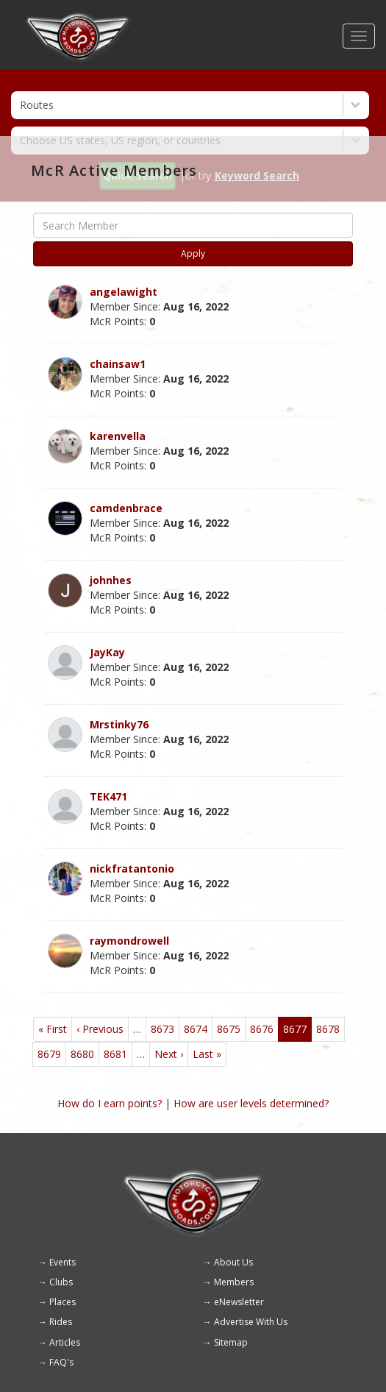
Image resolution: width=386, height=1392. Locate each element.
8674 (195, 1029)
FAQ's (61, 1362)
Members (234, 1282)
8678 (328, 1029)
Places (62, 1302)
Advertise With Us (250, 1321)
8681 (115, 1054)
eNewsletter (239, 1302)
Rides (60, 1321)
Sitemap (231, 1342)
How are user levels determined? (251, 1103)
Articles (64, 1342)
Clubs (61, 1282)
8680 (82, 1054)
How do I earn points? (109, 1103)
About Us (233, 1262)
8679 (49, 1054)
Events (62, 1262)
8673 (162, 1029)
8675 (228, 1029)
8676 (262, 1029)
